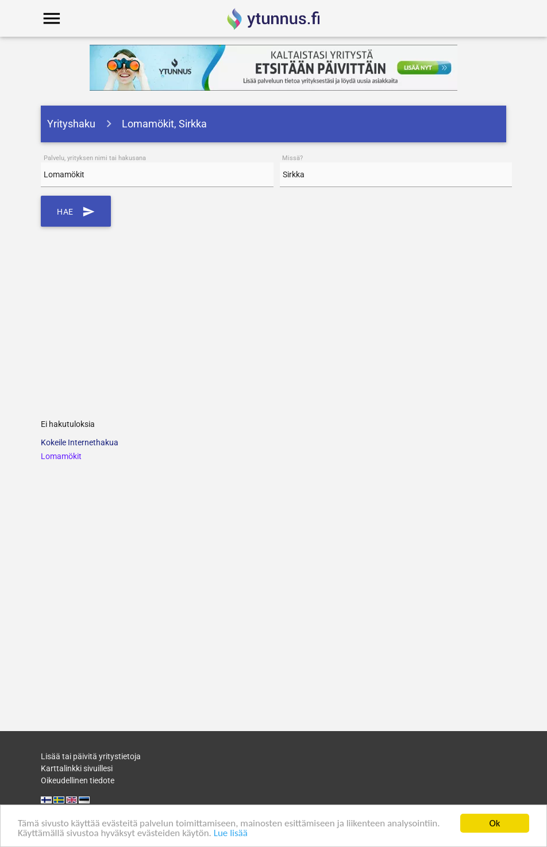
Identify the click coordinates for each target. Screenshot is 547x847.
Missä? (292, 158)
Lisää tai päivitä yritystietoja (91, 756)
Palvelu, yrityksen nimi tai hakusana (95, 158)
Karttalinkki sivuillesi (77, 768)
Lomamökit (61, 456)
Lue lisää (231, 834)
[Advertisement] (273, 318)
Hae (76, 211)
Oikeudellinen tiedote (77, 780)
